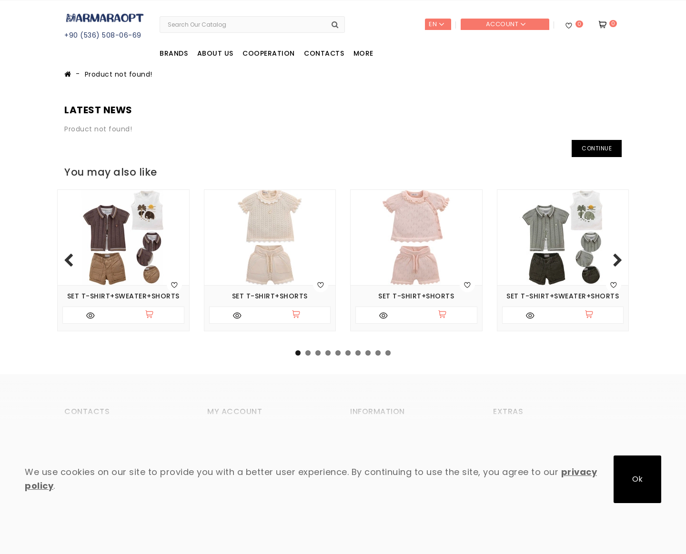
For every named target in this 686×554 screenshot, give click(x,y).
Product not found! (118, 74)
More (363, 53)
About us (215, 53)
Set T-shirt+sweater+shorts (123, 296)
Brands (174, 53)
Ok (637, 479)
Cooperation (268, 53)
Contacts (324, 53)
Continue (597, 148)
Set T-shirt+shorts (270, 296)
